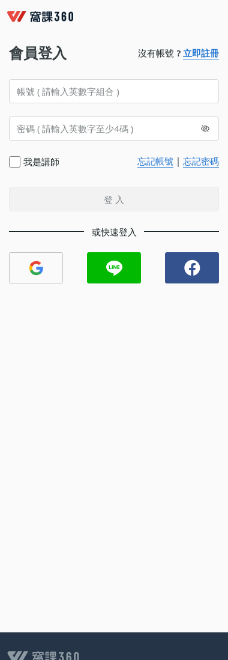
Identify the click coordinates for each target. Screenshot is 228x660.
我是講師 (41, 161)
